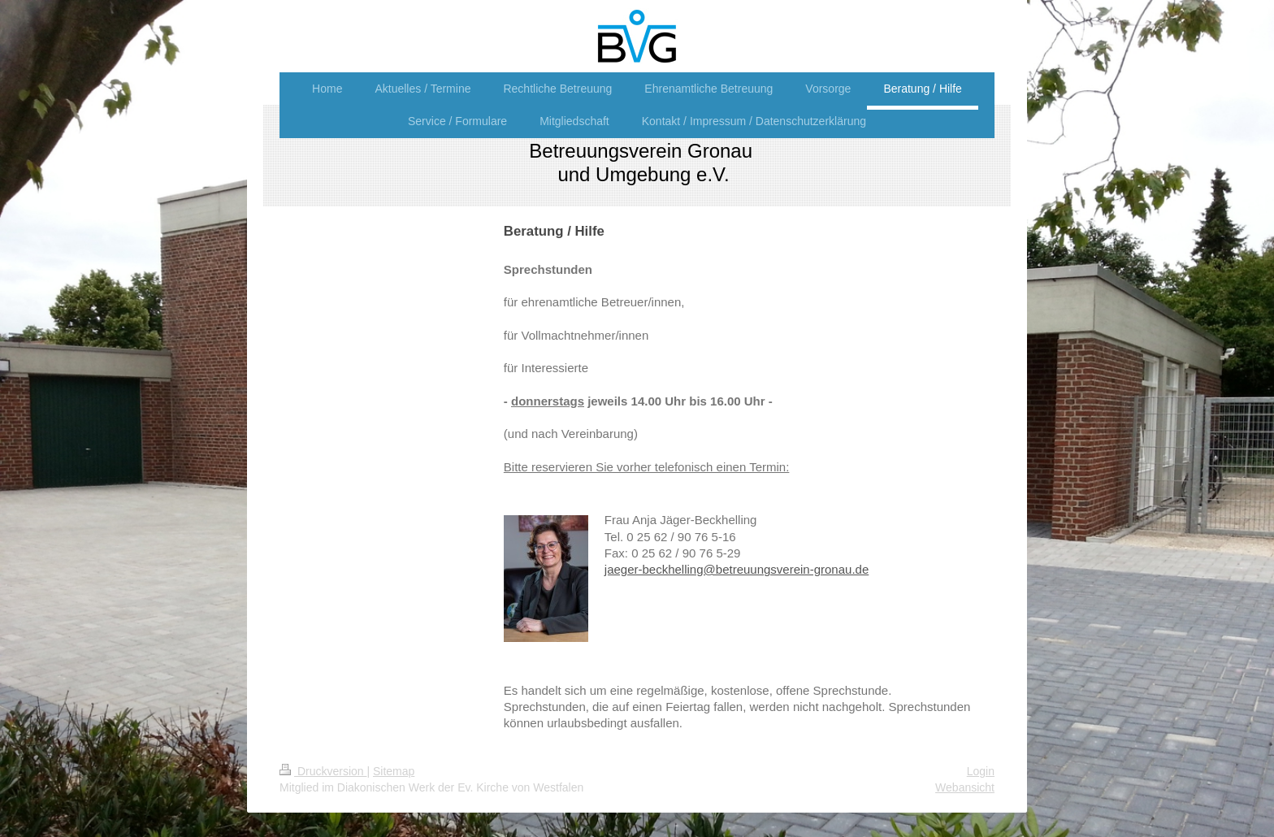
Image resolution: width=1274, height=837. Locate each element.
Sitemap (393, 771)
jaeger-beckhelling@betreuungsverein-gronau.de (736, 569)
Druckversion (323, 771)
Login (980, 771)
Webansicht (964, 787)
